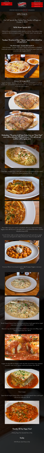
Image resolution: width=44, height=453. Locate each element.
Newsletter (37, 6)
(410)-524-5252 (37, 1)
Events (6, 4)
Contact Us (37, 4)
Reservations (7, 3)
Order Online (37, 3)
